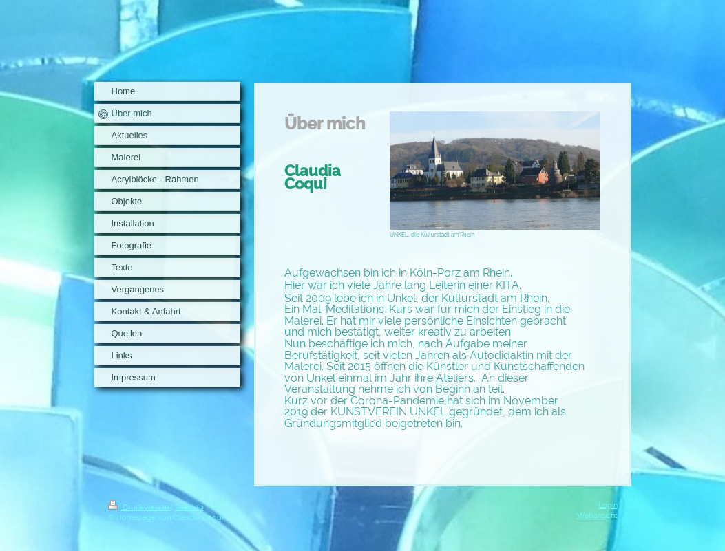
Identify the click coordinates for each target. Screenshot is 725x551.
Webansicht (597, 515)
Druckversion (139, 507)
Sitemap (189, 507)
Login (608, 505)
